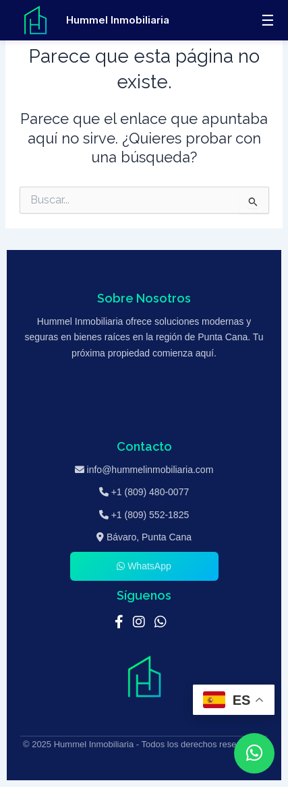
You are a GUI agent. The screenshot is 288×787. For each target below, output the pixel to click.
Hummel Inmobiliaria (117, 19)
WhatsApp (144, 566)
